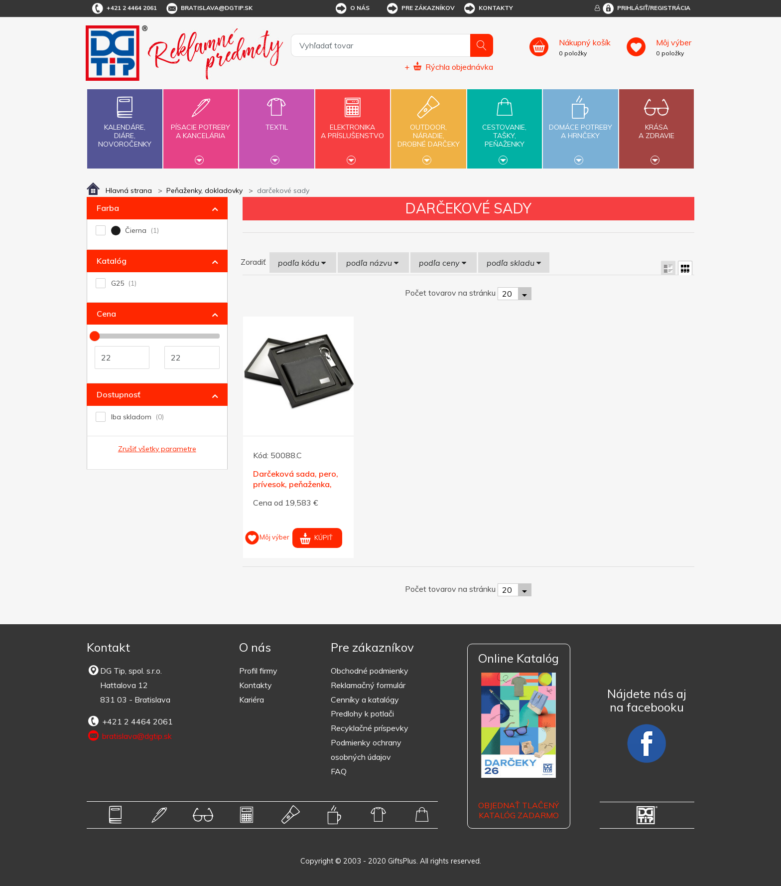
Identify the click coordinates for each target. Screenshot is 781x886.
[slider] (95, 336)
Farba (108, 208)
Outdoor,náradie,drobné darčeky (428, 127)
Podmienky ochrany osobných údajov (366, 749)
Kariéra (251, 700)
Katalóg (112, 261)
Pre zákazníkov (420, 8)
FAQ (339, 771)
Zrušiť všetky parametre (157, 448)
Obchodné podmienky (369, 671)
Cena (106, 314)
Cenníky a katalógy (365, 700)
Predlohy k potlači (362, 713)
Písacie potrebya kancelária (200, 125)
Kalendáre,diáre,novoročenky (124, 120)
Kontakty (488, 8)
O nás (352, 8)
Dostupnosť (118, 394)
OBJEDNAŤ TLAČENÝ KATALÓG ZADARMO (518, 810)
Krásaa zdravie (656, 125)
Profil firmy (258, 671)
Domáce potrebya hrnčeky (580, 125)
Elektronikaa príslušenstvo (352, 125)
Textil (276, 121)
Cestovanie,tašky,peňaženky (504, 127)
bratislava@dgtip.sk (209, 8)
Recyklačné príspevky (369, 728)
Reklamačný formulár (368, 685)
